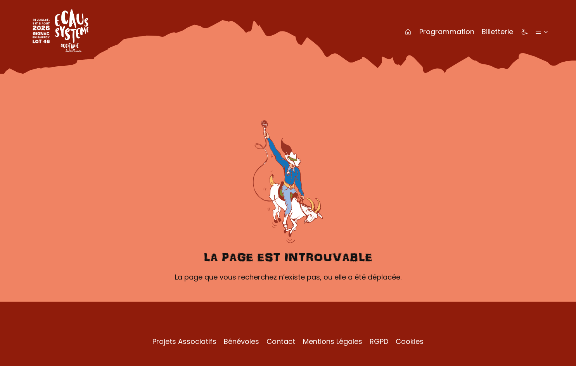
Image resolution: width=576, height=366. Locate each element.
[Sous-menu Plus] (546, 31)
